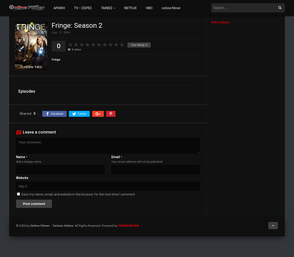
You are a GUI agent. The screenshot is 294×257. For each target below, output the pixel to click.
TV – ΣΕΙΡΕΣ (83, 8)
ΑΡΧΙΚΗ (59, 8)
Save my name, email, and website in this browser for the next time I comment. (78, 194)
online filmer (171, 8)
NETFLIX (130, 8)
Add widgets (220, 22)
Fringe (56, 59)
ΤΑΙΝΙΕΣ (107, 8)
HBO (149, 8)
